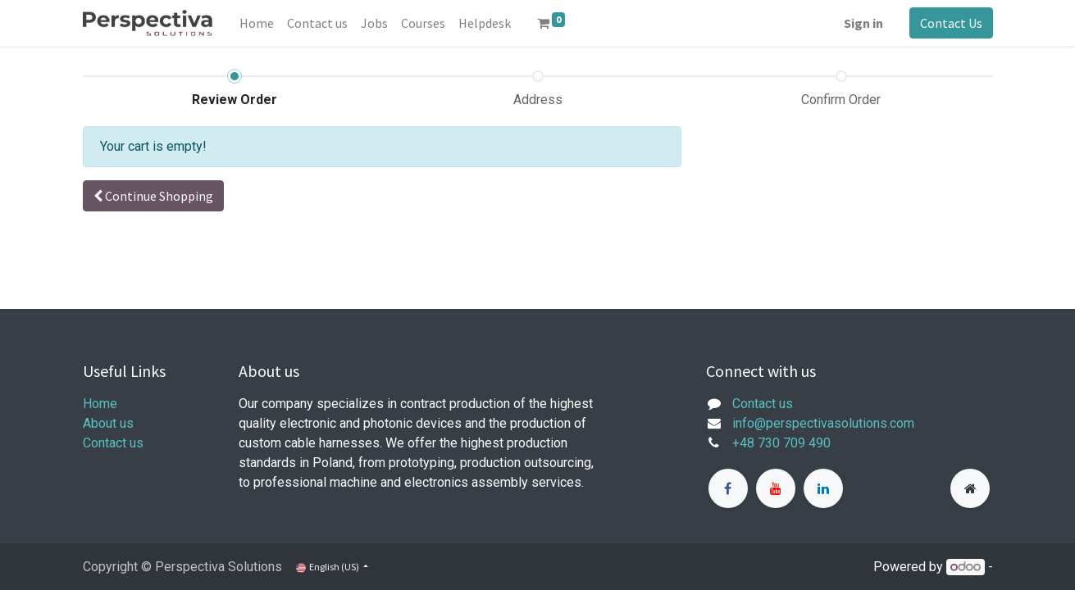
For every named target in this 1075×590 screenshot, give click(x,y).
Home (100, 403)
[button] (153, 195)
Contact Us (951, 23)
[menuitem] (256, 23)
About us (108, 423)
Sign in (863, 23)
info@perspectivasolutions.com (823, 423)
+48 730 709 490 (781, 443)
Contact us (113, 443)
